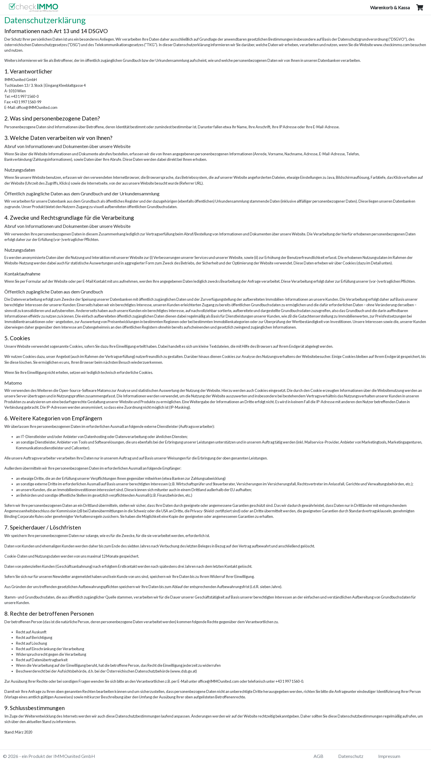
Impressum (389, 756)
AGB (318, 756)
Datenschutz (350, 756)
